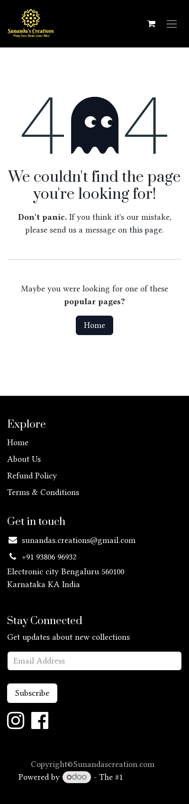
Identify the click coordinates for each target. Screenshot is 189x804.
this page (145, 229)
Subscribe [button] (32, 693)
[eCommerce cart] (151, 23)
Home (94, 325)
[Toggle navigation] (172, 24)
